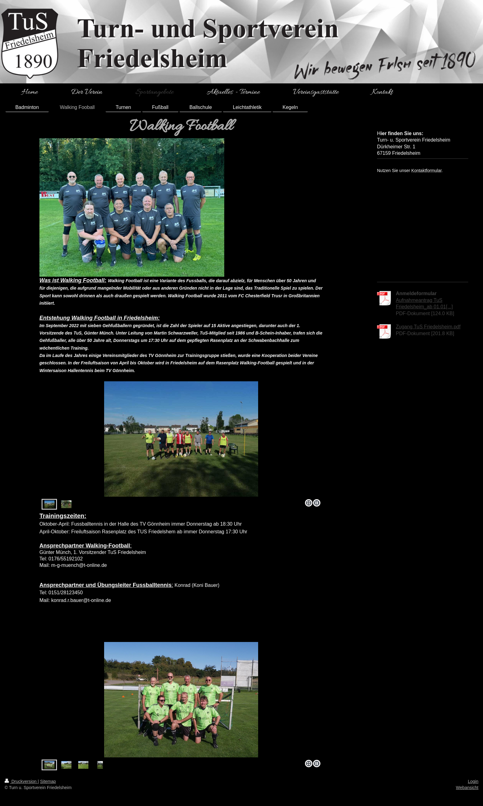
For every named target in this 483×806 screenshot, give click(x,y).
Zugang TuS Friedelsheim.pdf (428, 326)
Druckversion (21, 781)
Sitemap (48, 781)
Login (473, 781)
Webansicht (467, 787)
